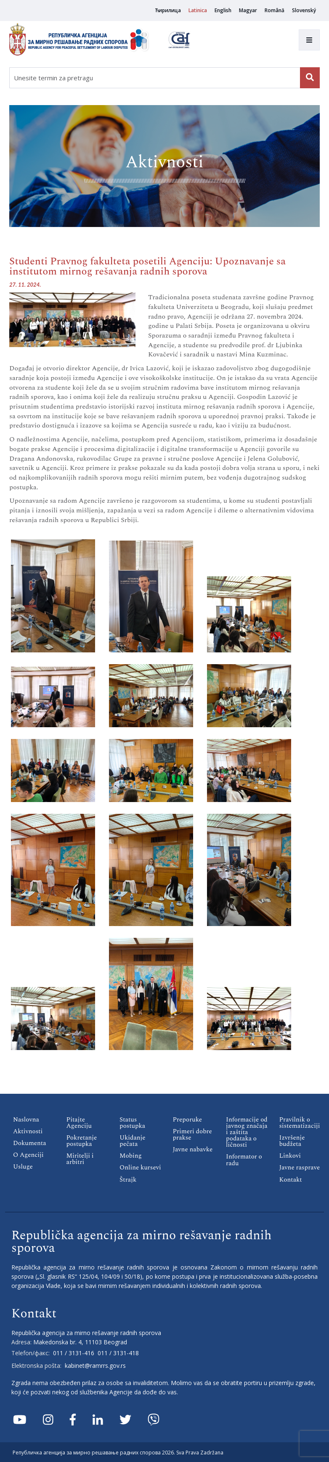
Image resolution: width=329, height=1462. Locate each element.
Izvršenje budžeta (292, 1141)
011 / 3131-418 (118, 1352)
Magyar (248, 10)
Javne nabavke (192, 1149)
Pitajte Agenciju (79, 1123)
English (223, 10)
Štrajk (127, 1179)
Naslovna (26, 1119)
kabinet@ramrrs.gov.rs (95, 1365)
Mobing (130, 1156)
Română (274, 10)
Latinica (197, 10)
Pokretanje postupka (81, 1141)
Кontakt (290, 1179)
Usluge (22, 1167)
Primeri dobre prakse (192, 1135)
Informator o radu (244, 1160)
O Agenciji (28, 1155)
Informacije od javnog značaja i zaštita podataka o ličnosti (246, 1132)
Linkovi (290, 1156)
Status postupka (132, 1123)
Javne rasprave (299, 1167)
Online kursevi (140, 1167)
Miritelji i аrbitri (80, 1159)
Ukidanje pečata (132, 1141)
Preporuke (187, 1119)
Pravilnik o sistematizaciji (299, 1123)
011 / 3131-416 (73, 1352)
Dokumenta (29, 1143)
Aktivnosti (27, 1131)
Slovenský (304, 10)
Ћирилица (168, 10)
